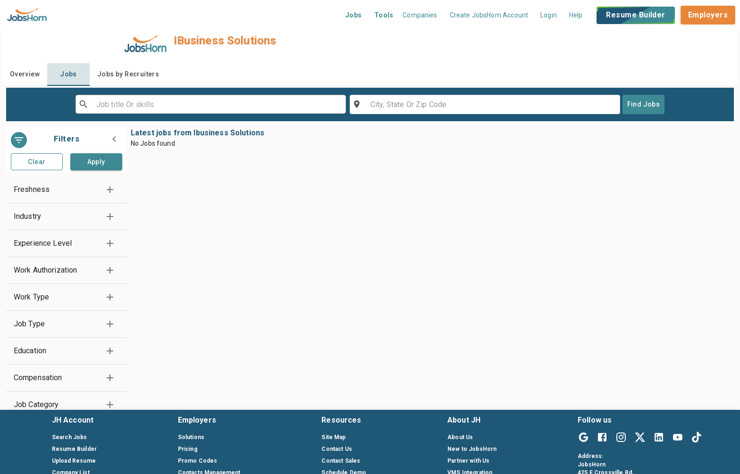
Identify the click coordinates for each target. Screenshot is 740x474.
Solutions (191, 437)
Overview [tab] (25, 74)
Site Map (333, 437)
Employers (708, 14)
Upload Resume (74, 460)
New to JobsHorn (471, 449)
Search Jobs (69, 437)
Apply (96, 162)
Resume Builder (635, 15)
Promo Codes (198, 460)
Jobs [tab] (68, 74)
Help (576, 15)
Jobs (353, 15)
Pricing (187, 449)
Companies (420, 15)
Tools (384, 15)
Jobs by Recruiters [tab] (128, 74)
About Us (460, 437)
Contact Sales (340, 460)
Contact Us (336, 449)
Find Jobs (643, 104)
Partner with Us (468, 460)
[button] (66, 189)
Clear (36, 162)
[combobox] (210, 104)
